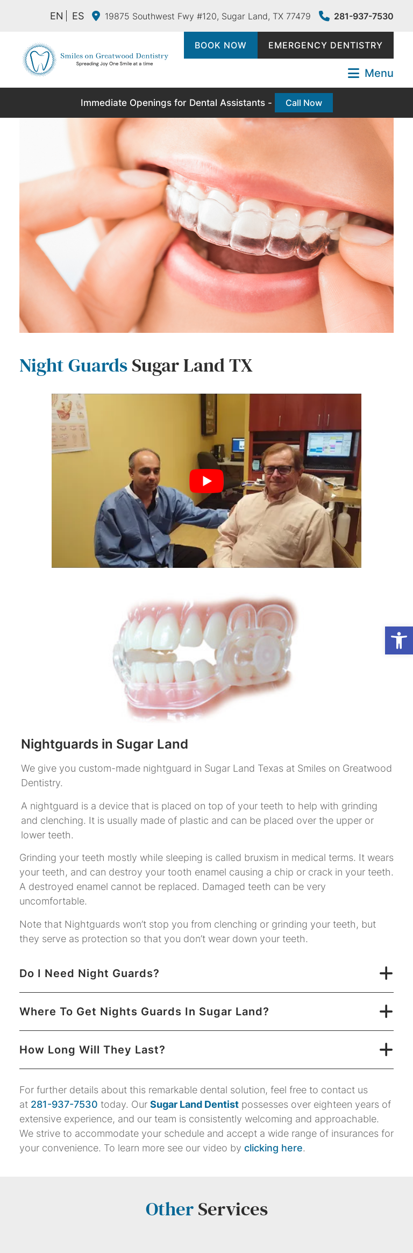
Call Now (304, 102)
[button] (399, 640)
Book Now (221, 45)
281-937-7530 (356, 16)
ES (78, 16)
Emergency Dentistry (325, 45)
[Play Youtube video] (206, 481)
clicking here (273, 1148)
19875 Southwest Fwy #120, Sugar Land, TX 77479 (201, 16)
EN (56, 16)
